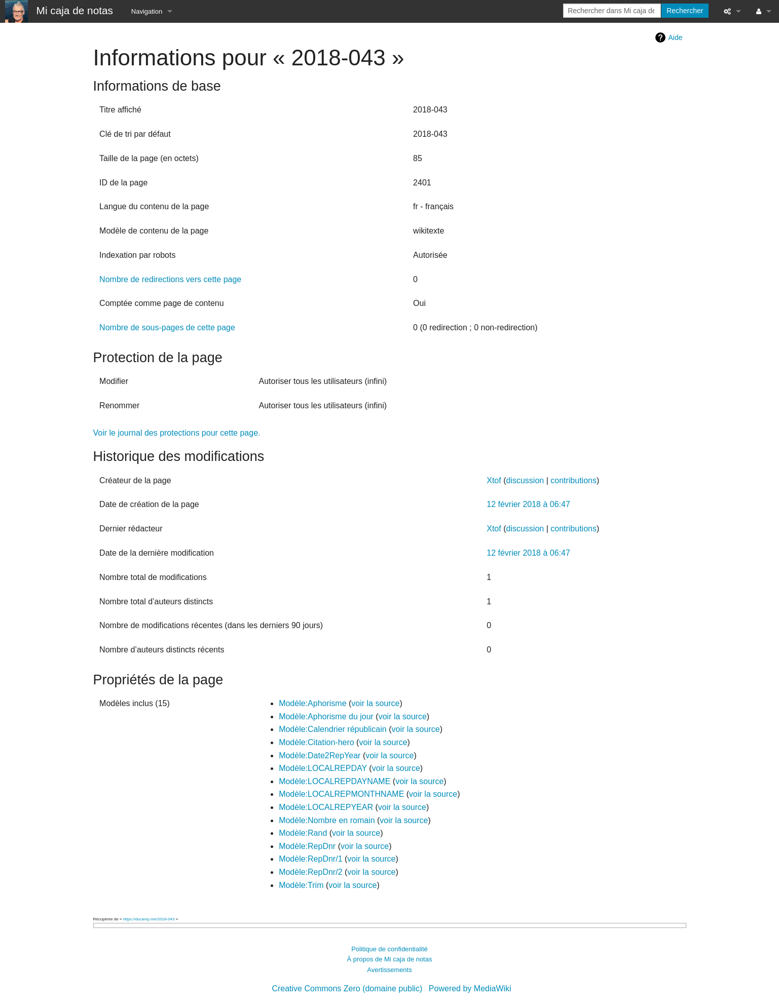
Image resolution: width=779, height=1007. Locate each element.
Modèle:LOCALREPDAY (323, 768)
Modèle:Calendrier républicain (333, 729)
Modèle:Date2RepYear (319, 755)
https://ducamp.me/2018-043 (149, 919)
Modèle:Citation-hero (316, 742)
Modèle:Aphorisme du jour (326, 716)
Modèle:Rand (303, 833)
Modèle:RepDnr (307, 846)
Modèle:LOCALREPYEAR (326, 807)
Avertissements (389, 970)
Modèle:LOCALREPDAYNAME (334, 781)
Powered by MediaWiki (470, 988)
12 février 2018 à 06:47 (528, 504)
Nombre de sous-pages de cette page (167, 327)
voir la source (375, 703)
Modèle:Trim (301, 885)
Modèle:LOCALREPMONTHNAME (341, 794)
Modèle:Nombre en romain (327, 820)
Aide (675, 37)
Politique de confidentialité (389, 949)
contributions (573, 480)
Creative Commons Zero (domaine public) (347, 988)
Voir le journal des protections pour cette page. (177, 433)
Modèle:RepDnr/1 (310, 859)
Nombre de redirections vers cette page (170, 279)
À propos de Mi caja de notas (389, 959)
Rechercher (684, 11)
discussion (525, 480)
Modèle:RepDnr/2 (310, 872)
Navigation (146, 11)
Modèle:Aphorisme (312, 703)
